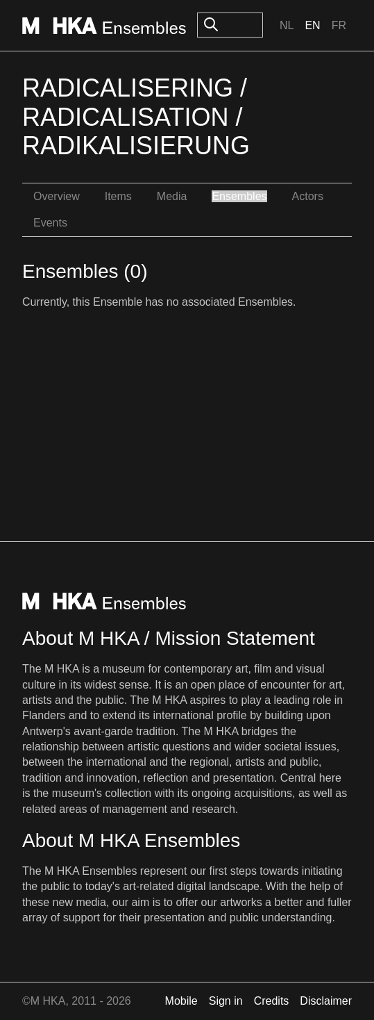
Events (50, 223)
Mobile (181, 1001)
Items (118, 196)
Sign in (226, 1001)
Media (172, 196)
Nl (287, 25)
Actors (307, 196)
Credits (271, 1001)
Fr (339, 25)
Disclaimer (326, 1001)
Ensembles (239, 196)
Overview (56, 196)
